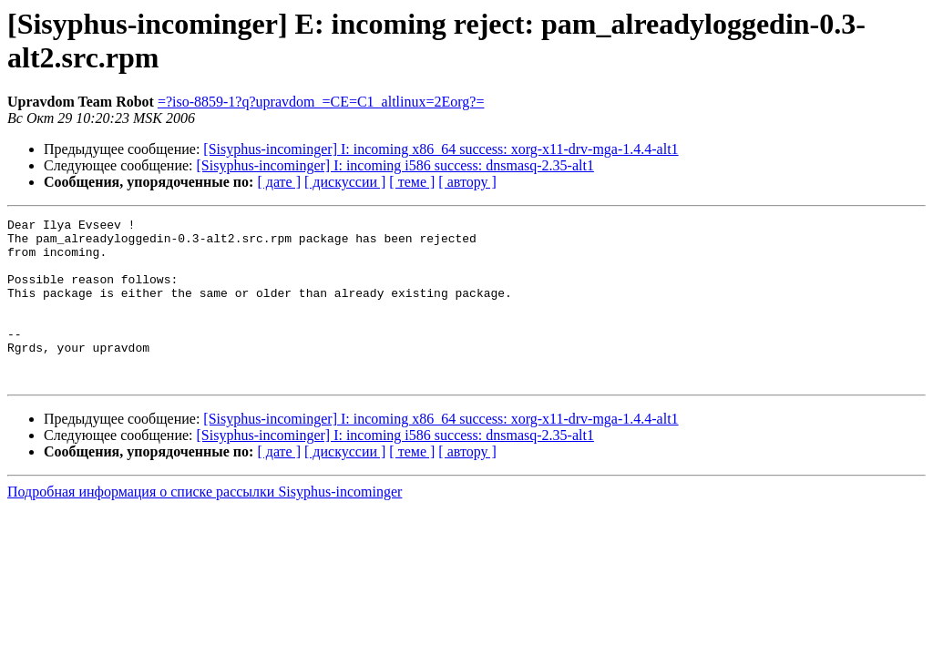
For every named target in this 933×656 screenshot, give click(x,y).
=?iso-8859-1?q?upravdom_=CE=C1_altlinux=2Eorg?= (321, 101)
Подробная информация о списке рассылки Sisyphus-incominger (204, 524)
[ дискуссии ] (344, 182)
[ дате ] (279, 182)
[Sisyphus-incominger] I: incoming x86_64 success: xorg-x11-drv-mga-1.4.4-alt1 (440, 149)
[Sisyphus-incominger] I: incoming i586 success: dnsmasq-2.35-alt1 (395, 165)
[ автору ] (467, 182)
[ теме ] (412, 182)
